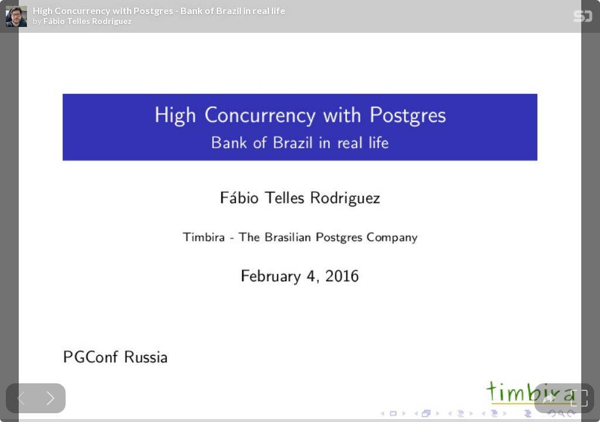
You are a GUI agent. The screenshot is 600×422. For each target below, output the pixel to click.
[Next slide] (51, 398)
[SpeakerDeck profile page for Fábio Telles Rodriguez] (16, 17)
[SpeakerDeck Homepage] (583, 18)
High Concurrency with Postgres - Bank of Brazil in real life (159, 10)
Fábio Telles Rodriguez (87, 21)
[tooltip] (549, 398)
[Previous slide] (21, 398)
